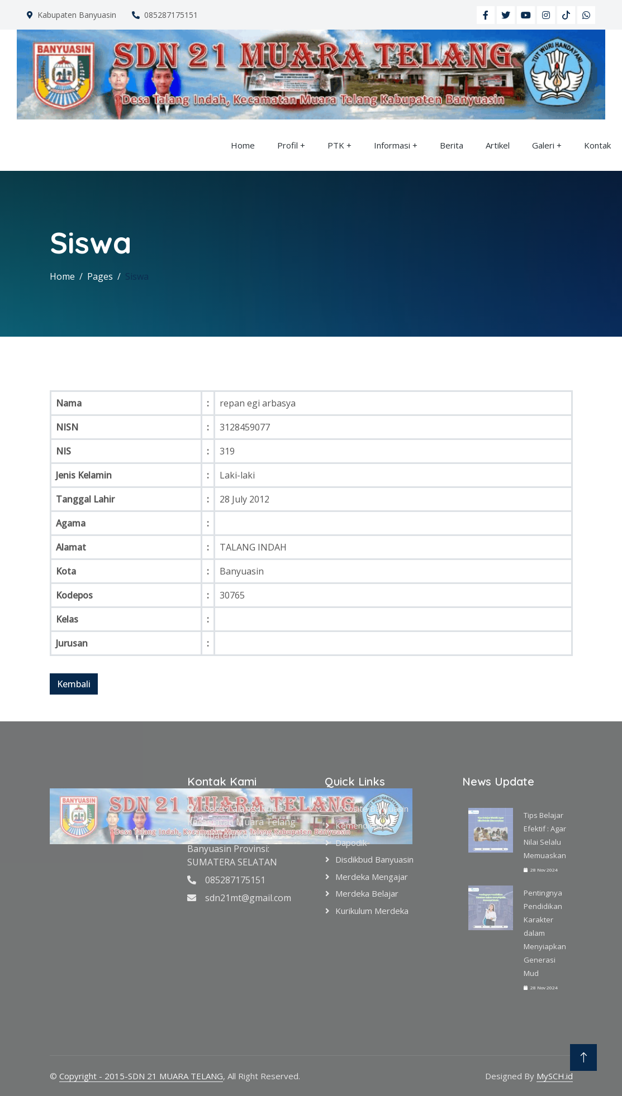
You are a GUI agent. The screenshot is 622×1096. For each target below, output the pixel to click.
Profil (287, 145)
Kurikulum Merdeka (372, 910)
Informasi (392, 145)
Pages (100, 276)
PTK (335, 145)
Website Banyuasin (372, 808)
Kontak (597, 145)
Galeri (543, 145)
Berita (451, 145)
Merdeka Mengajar (371, 876)
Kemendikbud (361, 825)
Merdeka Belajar (366, 893)
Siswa (137, 276)
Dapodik (351, 842)
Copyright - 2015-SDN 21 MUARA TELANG (141, 1075)
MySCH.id (554, 1075)
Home (243, 145)
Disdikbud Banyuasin (374, 859)
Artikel (498, 145)
